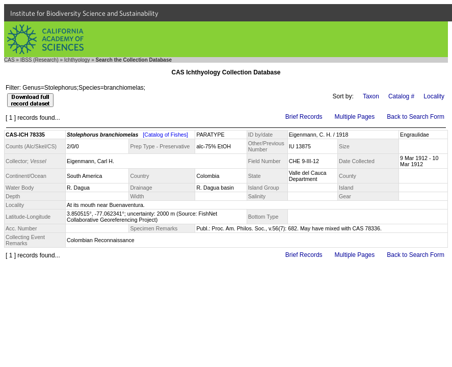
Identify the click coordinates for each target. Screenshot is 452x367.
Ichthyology (77, 60)
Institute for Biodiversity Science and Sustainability (84, 13)
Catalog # (401, 96)
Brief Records (304, 116)
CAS (9, 60)
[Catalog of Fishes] (165, 135)
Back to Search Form (415, 116)
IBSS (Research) (39, 60)
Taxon (371, 96)
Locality (433, 96)
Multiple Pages (355, 116)
